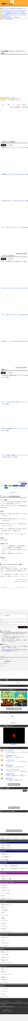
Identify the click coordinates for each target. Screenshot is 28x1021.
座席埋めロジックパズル (6, 16)
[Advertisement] (14, 34)
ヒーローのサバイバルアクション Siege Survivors (11, 17)
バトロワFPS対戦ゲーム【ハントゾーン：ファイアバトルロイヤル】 (14, 14)
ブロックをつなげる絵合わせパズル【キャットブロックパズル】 (13, 12)
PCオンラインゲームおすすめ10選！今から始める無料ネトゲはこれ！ (14, 8)
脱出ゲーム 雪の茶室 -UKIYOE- (7, 18)
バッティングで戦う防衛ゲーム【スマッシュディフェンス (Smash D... (14, 13)
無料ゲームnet (7, 3)
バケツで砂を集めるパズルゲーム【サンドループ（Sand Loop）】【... (14, 10)
